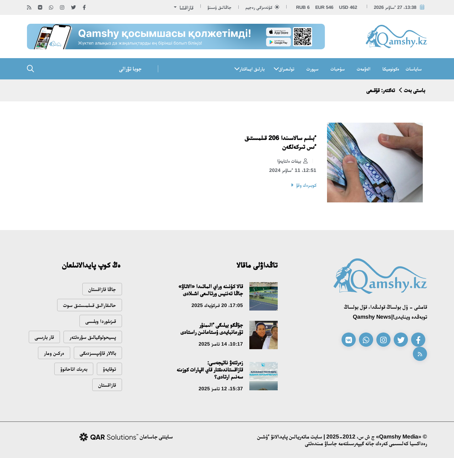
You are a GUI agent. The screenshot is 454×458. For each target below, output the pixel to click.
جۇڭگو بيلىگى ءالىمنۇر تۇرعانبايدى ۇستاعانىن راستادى (212, 328)
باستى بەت (414, 90)
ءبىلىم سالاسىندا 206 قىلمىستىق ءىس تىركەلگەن (280, 142)
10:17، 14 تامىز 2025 (221, 344)
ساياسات (414, 69)
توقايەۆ (109, 369)
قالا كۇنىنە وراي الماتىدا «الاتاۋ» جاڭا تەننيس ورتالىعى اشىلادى (210, 289)
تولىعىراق (286, 69)
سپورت (312, 69)
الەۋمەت (363, 69)
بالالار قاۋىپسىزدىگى (98, 353)
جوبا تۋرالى (130, 69)
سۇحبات (338, 69)
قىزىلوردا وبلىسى (100, 321)
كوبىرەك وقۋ (306, 185)
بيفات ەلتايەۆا (292, 161)
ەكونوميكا (390, 69)
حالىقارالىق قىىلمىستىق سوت (89, 305)
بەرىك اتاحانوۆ (73, 369)
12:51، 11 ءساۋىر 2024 (292, 170)
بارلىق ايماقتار (252, 69)
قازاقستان (107, 385)
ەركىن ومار (54, 353)
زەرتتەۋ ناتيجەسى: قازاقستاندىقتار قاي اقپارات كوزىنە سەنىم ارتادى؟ (210, 369)
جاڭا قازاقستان (102, 289)
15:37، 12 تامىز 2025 (221, 388)
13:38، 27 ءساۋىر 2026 (395, 7)
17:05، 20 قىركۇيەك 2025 (217, 305)
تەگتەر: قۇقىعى (380, 90)
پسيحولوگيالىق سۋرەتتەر (93, 337)
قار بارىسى (44, 337)
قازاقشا (185, 8)
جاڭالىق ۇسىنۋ (219, 7)
